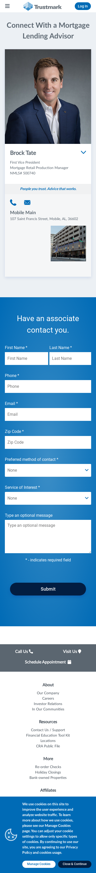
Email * (48, 411)
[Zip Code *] (48, 442)
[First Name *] (26, 358)
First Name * (26, 355)
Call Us (24, 652)
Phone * (48, 383)
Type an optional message (48, 533)
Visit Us (72, 652)
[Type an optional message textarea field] (48, 536)
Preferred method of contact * (48, 467)
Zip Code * (48, 439)
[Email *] (48, 414)
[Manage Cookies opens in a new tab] (39, 864)
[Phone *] (48, 386)
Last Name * (70, 355)
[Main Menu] (7, 6)
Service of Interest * (48, 495)
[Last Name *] (70, 358)
